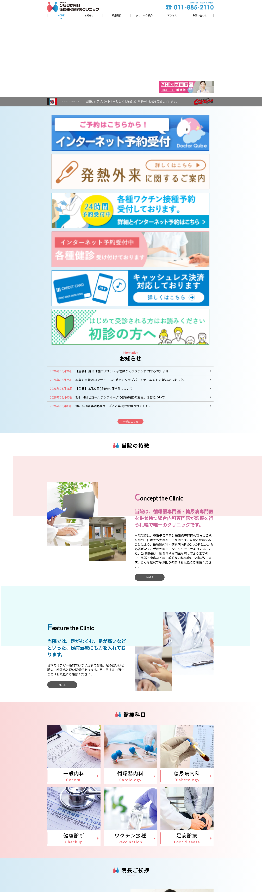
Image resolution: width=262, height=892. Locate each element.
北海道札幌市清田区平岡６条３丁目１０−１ (88, 867)
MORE (149, 375)
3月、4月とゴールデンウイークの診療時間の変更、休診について (120, 193)
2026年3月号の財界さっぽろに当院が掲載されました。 (113, 202)
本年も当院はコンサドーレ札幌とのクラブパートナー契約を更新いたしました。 (130, 176)
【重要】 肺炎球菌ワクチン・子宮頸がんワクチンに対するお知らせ (122, 167)
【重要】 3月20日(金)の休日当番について (104, 184)
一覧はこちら (130, 218)
